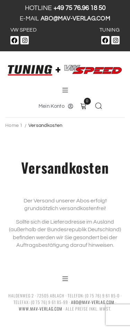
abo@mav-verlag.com (92, 302)
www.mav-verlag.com (40, 309)
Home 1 (14, 125)
